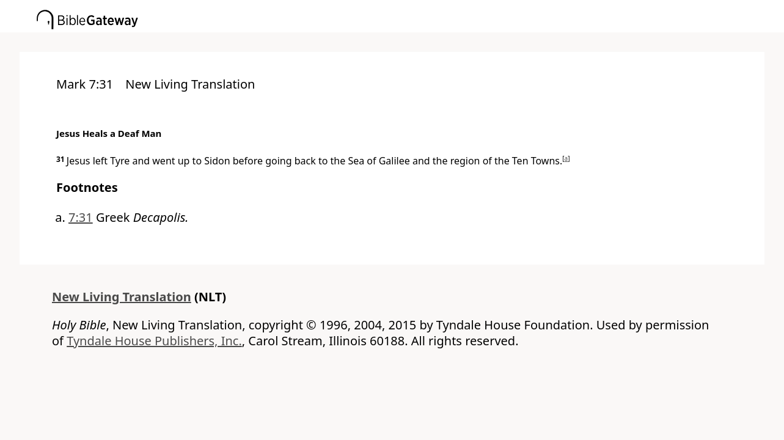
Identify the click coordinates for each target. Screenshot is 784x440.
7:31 (80, 217)
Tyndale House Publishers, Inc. (154, 340)
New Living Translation (121, 296)
